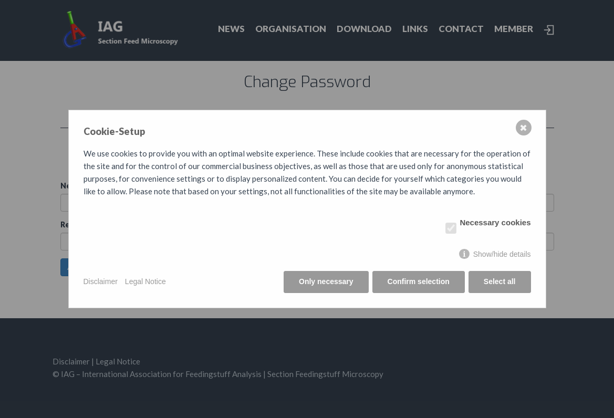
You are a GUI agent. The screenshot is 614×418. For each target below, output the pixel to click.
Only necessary (326, 281)
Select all (500, 281)
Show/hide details (502, 254)
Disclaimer (101, 281)
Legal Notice (145, 281)
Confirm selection (419, 281)
